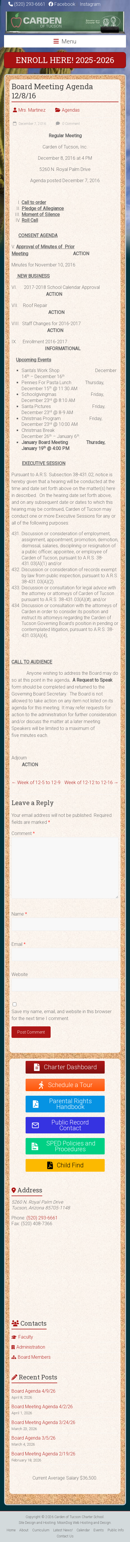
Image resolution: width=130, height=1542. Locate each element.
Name (19, 914)
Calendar (83, 1530)
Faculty (25, 1337)
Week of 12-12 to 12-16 (91, 782)
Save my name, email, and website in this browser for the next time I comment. (62, 1015)
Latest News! (63, 1530)
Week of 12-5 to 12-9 (36, 782)
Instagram (89, 4)
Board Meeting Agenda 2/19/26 (43, 1454)
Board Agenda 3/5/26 (34, 1438)
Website (20, 974)
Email (19, 944)
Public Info (116, 1530)
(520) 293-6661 (29, 4)
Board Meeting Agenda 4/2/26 (42, 1406)
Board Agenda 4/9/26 (34, 1391)
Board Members (34, 1357)
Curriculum (40, 1530)
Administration (30, 1347)
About (23, 1530)
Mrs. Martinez (31, 110)
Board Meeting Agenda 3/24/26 (43, 1422)
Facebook (62, 4)
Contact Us (65, 1536)
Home (11, 1530)
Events (98, 1530)
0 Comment (67, 124)
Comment (23, 833)
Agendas (71, 110)
